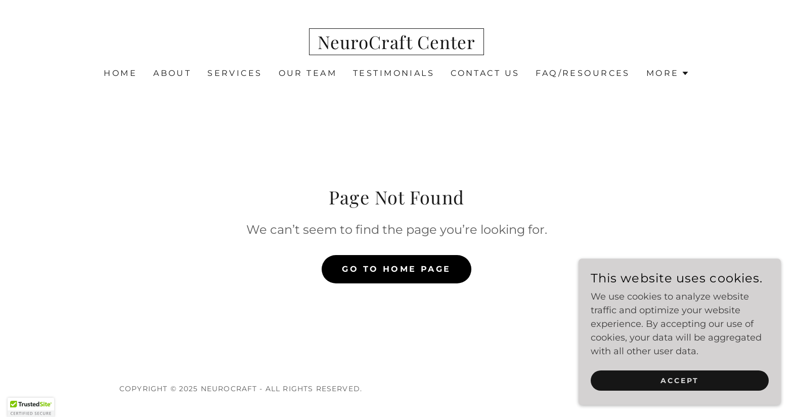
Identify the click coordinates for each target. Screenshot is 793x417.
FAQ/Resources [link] (583, 73)
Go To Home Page (396, 269)
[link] (396, 46)
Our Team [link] (308, 73)
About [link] (172, 73)
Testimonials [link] (393, 73)
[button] (667, 73)
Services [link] (234, 73)
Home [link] (120, 73)
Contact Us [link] (485, 73)
